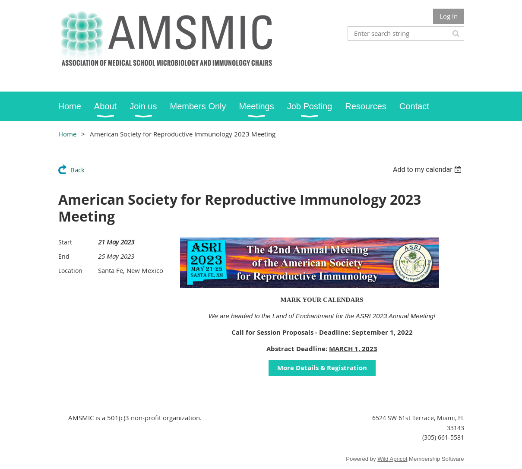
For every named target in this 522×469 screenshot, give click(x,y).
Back (77, 169)
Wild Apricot (392, 459)
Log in (449, 16)
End (64, 256)
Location (70, 270)
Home (67, 134)
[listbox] (428, 169)
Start (65, 242)
